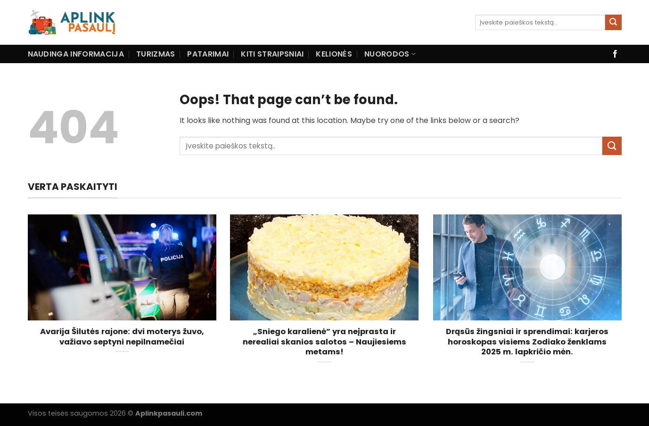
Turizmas (155, 54)
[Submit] (613, 23)
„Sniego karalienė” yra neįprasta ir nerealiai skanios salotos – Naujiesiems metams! (324, 342)
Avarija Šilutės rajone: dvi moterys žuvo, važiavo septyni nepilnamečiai (122, 337)
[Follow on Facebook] (615, 54)
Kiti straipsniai (272, 54)
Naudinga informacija (76, 54)
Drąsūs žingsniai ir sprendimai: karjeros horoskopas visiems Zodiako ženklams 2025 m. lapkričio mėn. (527, 342)
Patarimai (208, 54)
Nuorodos (390, 54)
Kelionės (334, 54)
